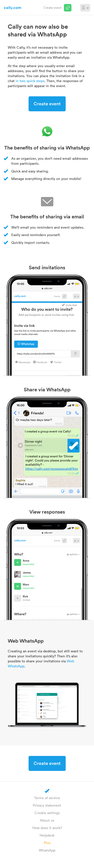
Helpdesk (47, 835)
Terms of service (47, 797)
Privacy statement (47, 805)
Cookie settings (47, 812)
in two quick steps (30, 80)
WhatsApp (47, 850)
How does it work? (47, 827)
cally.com (12, 7)
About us (47, 820)
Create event (52, 7)
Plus (47, 842)
